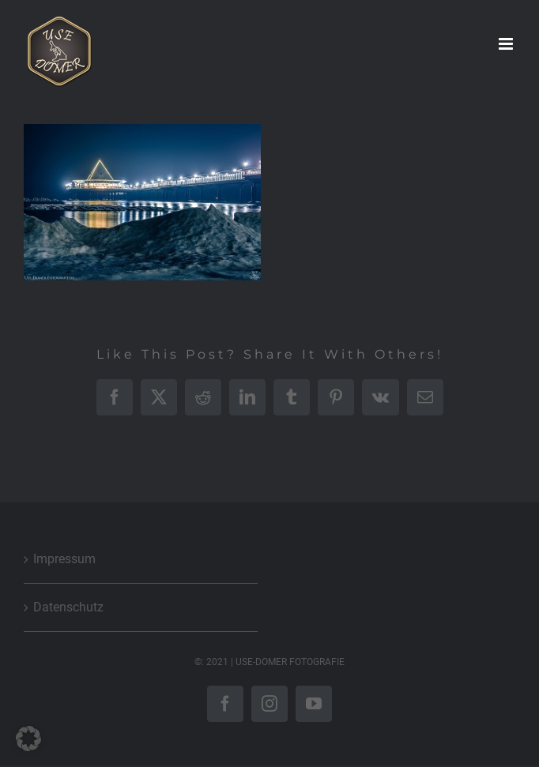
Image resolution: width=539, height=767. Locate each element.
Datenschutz (68, 607)
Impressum (64, 558)
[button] (28, 738)
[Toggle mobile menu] (507, 44)
